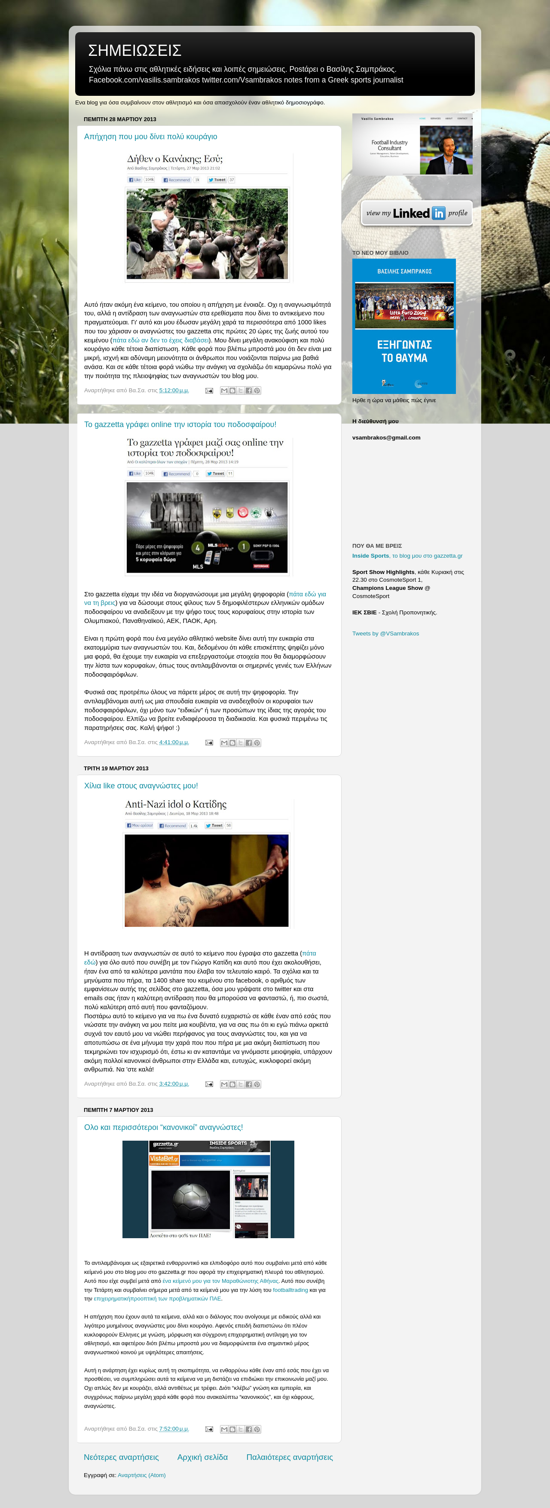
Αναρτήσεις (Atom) (142, 1475)
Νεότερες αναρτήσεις (121, 1457)
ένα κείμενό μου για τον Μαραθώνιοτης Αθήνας (221, 1281)
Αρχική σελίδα (202, 1457)
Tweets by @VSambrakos (385, 633)
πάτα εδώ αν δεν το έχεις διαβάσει (160, 340)
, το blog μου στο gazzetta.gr (407, 556)
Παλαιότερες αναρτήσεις (289, 1457)
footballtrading (290, 1290)
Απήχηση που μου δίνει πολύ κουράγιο (150, 136)
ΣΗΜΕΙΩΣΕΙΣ (135, 50)
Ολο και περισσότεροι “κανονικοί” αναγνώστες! (163, 1127)
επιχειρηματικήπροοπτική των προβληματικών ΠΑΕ (156, 1298)
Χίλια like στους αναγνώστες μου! (141, 785)
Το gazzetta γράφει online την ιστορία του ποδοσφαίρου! (180, 424)
